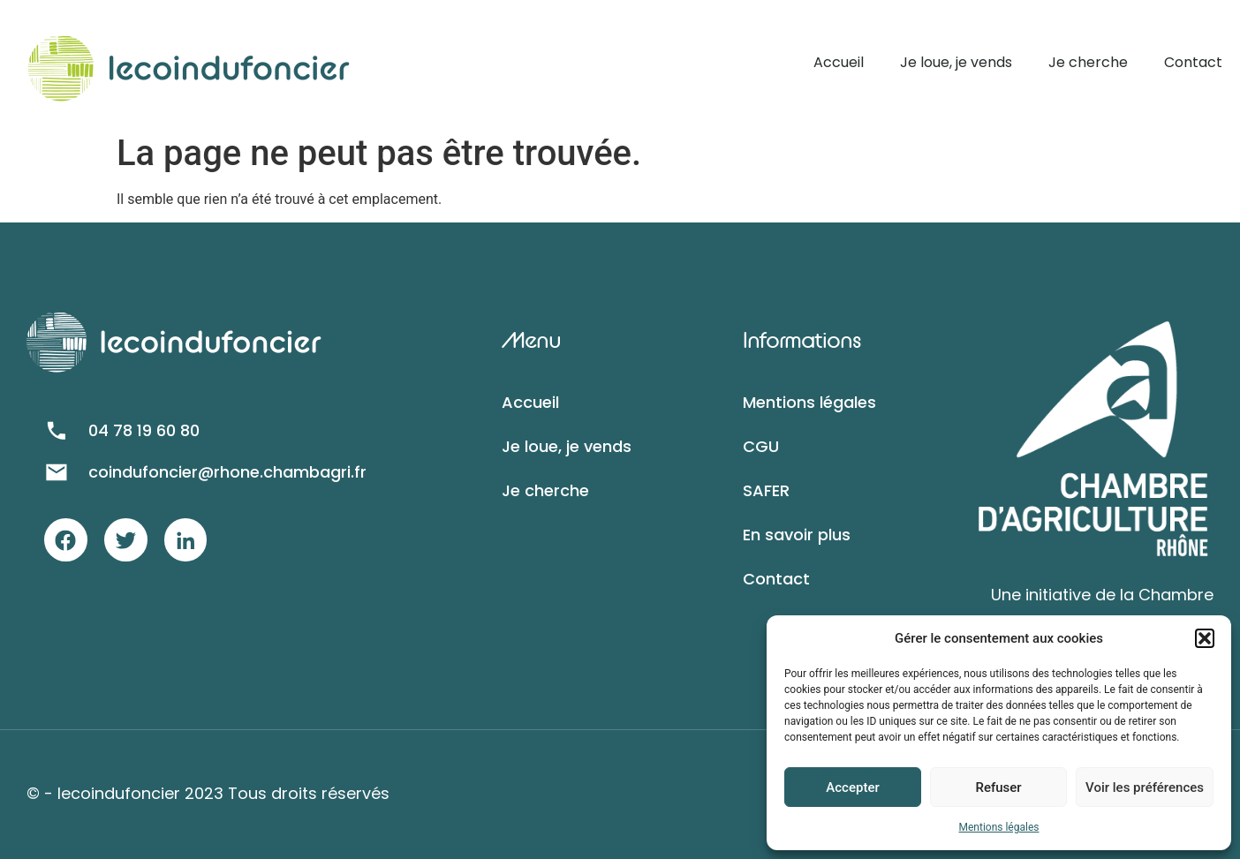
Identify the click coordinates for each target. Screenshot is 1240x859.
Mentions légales (999, 827)
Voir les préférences (1144, 787)
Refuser (998, 787)
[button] (1205, 638)
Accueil (838, 62)
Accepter (852, 787)
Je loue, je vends (956, 62)
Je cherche (1088, 62)
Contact (1193, 62)
